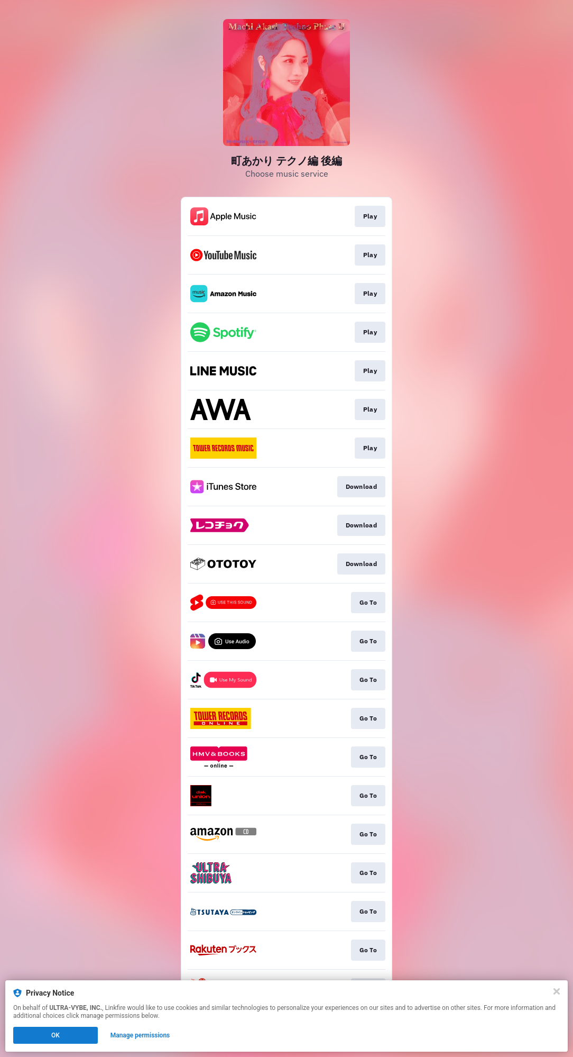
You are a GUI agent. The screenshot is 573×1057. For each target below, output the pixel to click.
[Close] (556, 991)
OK (55, 1035)
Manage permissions (140, 1035)
